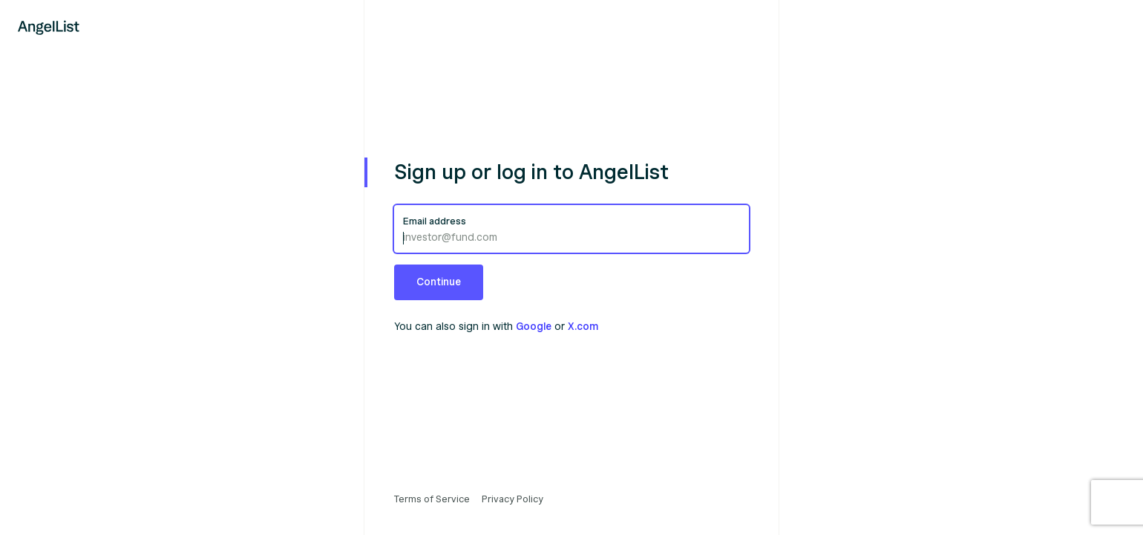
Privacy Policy (512, 499)
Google (533, 326)
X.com (583, 326)
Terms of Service (432, 499)
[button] (438, 282)
